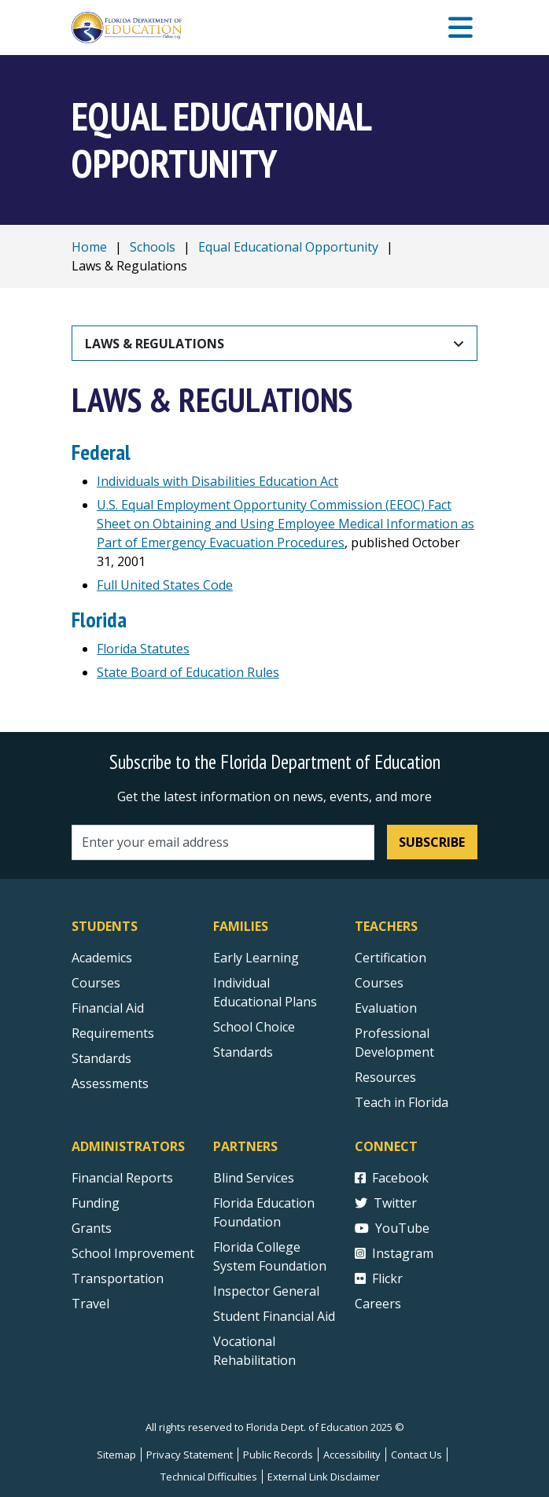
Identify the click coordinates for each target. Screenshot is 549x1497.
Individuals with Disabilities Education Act (217, 481)
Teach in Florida (401, 1102)
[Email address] (223, 842)
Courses (96, 982)
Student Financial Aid (274, 1316)
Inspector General (266, 1291)
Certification (390, 957)
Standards (243, 1052)
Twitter (386, 1203)
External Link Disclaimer (323, 1476)
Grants (92, 1228)
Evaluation (386, 1008)
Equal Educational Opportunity (288, 247)
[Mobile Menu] (460, 28)
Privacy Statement (189, 1454)
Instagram (394, 1253)
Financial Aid (108, 1008)
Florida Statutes (143, 648)
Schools (152, 247)
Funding (96, 1203)
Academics (102, 957)
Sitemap (116, 1454)
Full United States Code (165, 585)
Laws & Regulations (154, 343)
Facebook (392, 1177)
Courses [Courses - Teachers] (379, 982)
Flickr (379, 1278)
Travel (90, 1303)
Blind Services (253, 1177)
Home (89, 247)
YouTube (392, 1228)
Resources (385, 1077)
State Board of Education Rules (188, 672)
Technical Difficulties (208, 1476)
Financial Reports (122, 1177)
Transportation (118, 1278)
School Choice (254, 1026)
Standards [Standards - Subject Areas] (101, 1058)
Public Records (278, 1454)
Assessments (110, 1083)
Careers (378, 1303)
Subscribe (432, 842)
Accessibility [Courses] (352, 1454)
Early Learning (256, 957)
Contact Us (416, 1454)
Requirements (113, 1033)
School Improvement (133, 1253)
